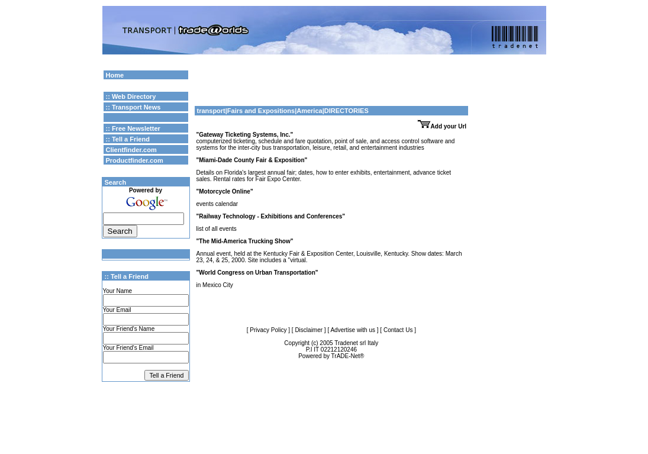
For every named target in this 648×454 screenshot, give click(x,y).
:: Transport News (133, 107)
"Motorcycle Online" (224, 191)
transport (211, 110)
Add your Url (442, 126)
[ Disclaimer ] (309, 330)
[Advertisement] (331, 86)
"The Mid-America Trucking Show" (245, 241)
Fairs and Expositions (261, 110)
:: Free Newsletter (133, 128)
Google (487, 74)
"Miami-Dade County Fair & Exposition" (252, 160)
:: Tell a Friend (128, 139)
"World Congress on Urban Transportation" (257, 272)
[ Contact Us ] (398, 330)
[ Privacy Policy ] (268, 330)
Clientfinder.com (131, 149)
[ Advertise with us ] (352, 330)
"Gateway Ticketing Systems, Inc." (245, 134)
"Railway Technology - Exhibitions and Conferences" (271, 216)
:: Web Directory (131, 96)
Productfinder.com (134, 160)
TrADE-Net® (348, 356)
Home (115, 75)
